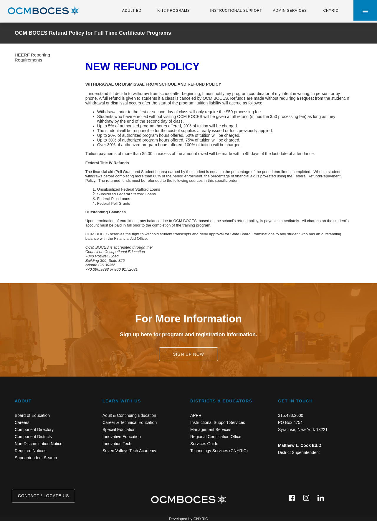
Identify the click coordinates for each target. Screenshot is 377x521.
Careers (22, 422)
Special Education (118, 429)
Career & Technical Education (129, 422)
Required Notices (30, 450)
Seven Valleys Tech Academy (129, 450)
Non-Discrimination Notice (38, 443)
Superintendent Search (36, 457)
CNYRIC (330, 11)
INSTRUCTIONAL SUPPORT (236, 11)
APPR (195, 415)
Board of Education (32, 415)
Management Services (210, 429)
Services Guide (204, 443)
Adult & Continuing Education (129, 415)
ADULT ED (131, 11)
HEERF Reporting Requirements (32, 57)
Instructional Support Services (217, 422)
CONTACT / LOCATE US (43, 495)
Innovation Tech (116, 443)
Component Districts (33, 436)
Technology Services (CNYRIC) (219, 450)
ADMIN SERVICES (290, 11)
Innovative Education (121, 436)
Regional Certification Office (215, 436)
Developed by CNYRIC (188, 519)
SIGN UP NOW (188, 354)
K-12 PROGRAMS (173, 11)
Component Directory (34, 429)
